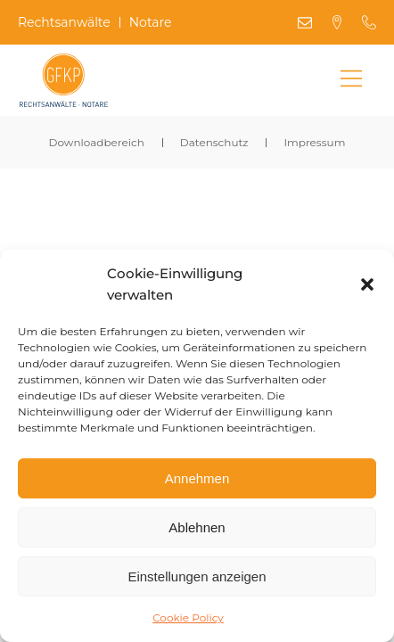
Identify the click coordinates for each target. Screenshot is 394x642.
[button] (367, 284)
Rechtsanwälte (64, 23)
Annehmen (197, 478)
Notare (150, 23)
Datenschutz (214, 142)
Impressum (314, 142)
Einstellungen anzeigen (196, 576)
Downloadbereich (96, 142)
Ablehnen (196, 527)
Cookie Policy (188, 617)
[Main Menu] (351, 80)
